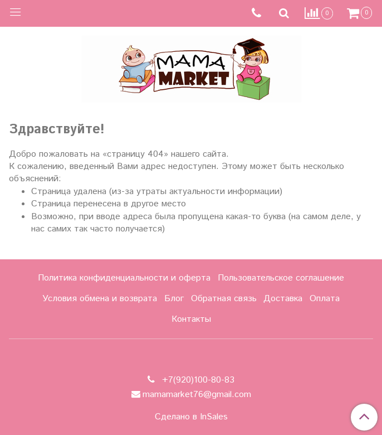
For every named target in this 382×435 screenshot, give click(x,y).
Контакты (191, 319)
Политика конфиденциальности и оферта (124, 278)
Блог (174, 298)
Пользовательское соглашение (281, 278)
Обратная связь (224, 298)
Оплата (325, 298)
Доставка (282, 298)
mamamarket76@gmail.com (197, 394)
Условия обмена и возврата (99, 298)
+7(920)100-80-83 (196, 380)
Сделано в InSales (191, 417)
